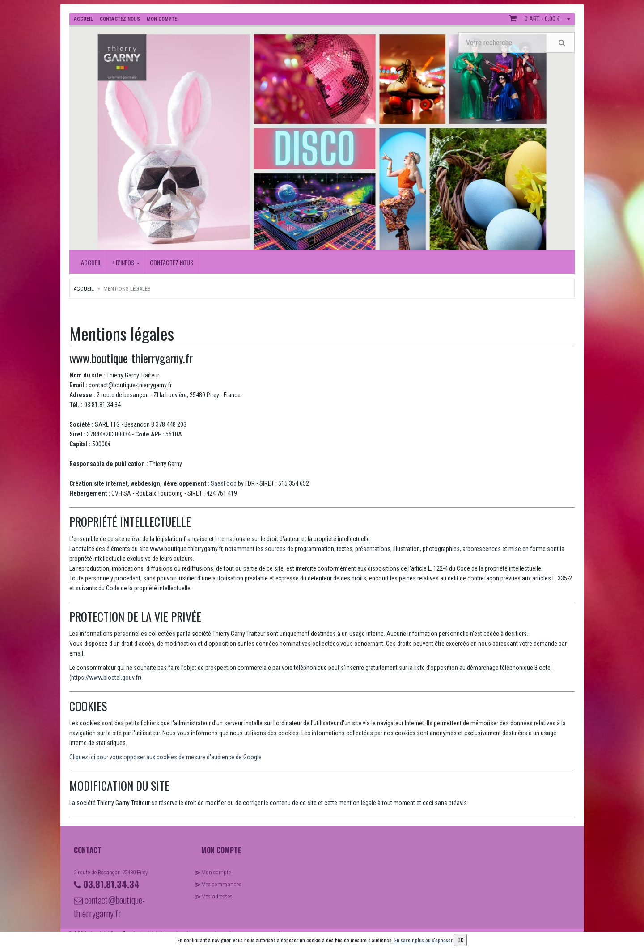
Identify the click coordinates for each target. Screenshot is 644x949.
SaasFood (224, 483)
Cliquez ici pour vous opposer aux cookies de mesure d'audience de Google (165, 757)
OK (460, 940)
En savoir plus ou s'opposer (423, 940)
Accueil (91, 262)
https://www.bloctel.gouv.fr (105, 677)
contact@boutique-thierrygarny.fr (109, 906)
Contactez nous (171, 262)
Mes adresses (217, 896)
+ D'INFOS (125, 262)
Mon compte (216, 872)
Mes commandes (221, 884)
